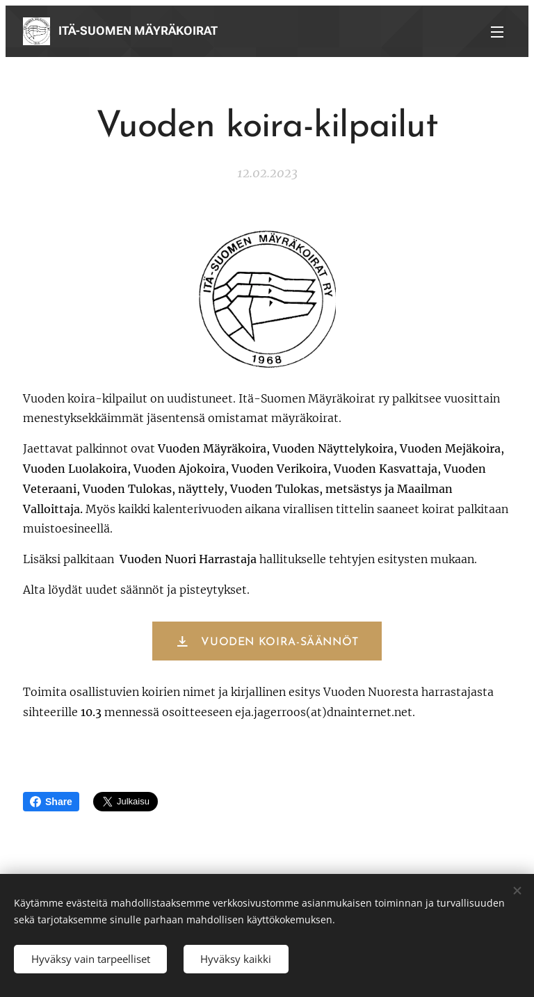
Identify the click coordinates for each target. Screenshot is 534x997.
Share (51, 801)
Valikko (497, 32)
